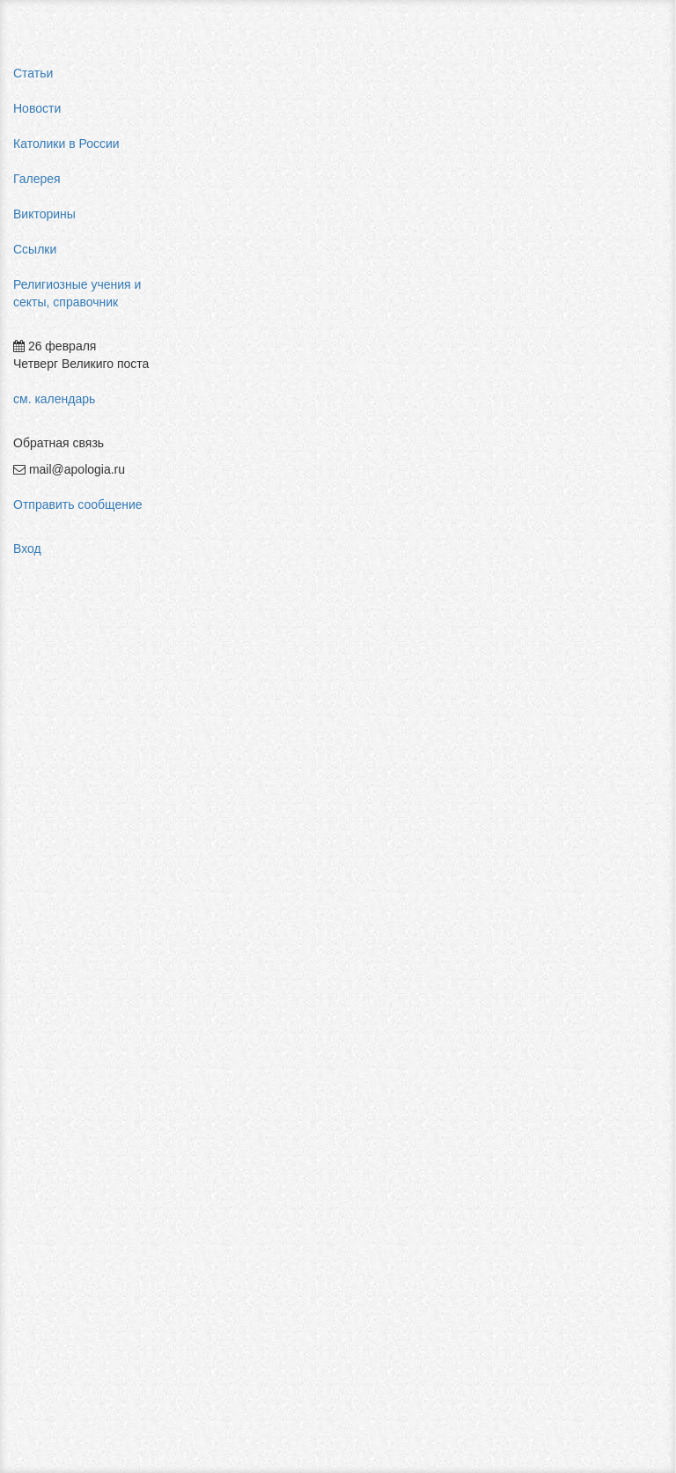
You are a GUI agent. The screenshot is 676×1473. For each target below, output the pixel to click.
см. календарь (54, 399)
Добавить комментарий (267, 1373)
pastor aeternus (607, 211)
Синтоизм (487, 1102)
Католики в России (66, 143)
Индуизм (353, 1058)
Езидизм (228, 1111)
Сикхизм (483, 1076)
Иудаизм (353, 1111)
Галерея (37, 179)
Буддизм (228, 1032)
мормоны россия (612, 370)
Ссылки (34, 249)
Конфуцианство (484, 1049)
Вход (27, 548)
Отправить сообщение (78, 504)
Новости (37, 108)
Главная (225, 77)
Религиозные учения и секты (350, 77)
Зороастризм (365, 1032)
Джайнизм (232, 1085)
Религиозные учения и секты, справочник (77, 293)
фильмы (588, 528)
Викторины (44, 214)
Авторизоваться (492, 1354)
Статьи (33, 73)
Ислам (347, 1085)
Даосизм (228, 1058)
